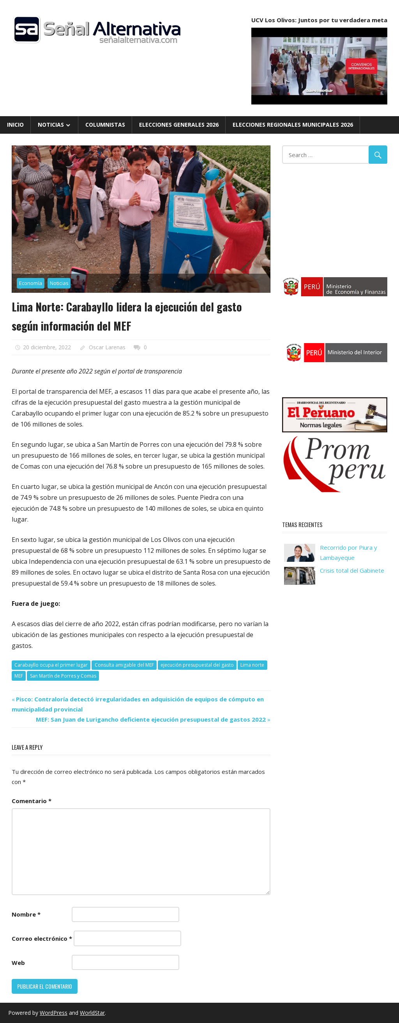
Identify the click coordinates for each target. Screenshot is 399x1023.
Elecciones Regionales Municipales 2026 (293, 124)
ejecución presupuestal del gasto (197, 665)
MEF (18, 676)
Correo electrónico (42, 938)
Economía (30, 283)
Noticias (51, 124)
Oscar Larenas (107, 347)
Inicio (15, 124)
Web (18, 962)
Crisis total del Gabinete (352, 570)
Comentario (31, 801)
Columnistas (105, 124)
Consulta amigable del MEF (124, 665)
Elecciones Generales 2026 (179, 124)
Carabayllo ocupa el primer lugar (51, 665)
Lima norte (252, 665)
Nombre (26, 914)
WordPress (53, 1012)
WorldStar (92, 1012)
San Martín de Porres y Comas (63, 676)
